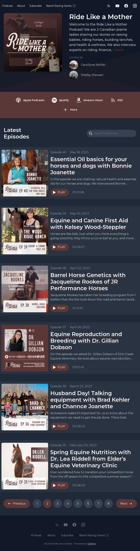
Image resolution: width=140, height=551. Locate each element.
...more (118, 50)
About (21, 5)
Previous (17, 503)
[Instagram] (135, 5)
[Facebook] (126, 5)
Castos (92, 543)
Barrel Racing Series (61, 6)
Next (126, 503)
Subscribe (35, 5)
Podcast (7, 5)
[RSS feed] (108, 5)
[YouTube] (117, 5)
